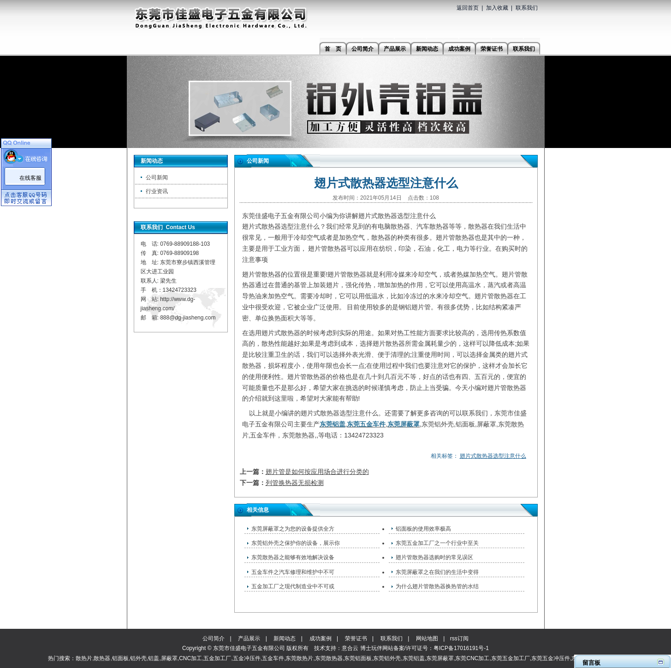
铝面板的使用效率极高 (423, 529)
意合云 (350, 648)
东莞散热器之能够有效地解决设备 (292, 557)
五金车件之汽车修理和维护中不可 (292, 572)
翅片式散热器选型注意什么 (493, 456)
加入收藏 (497, 8)
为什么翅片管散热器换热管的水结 (437, 586)
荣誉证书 (356, 638)
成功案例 (320, 638)
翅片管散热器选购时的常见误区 (434, 557)
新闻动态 (284, 638)
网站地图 (427, 638)
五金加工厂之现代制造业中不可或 (292, 586)
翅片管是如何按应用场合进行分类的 (317, 471)
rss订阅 (459, 638)
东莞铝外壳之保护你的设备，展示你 (295, 543)
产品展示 (249, 638)
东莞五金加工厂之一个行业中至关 (437, 543)
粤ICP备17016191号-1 (461, 648)
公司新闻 (157, 177)
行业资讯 (157, 191)
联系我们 (527, 8)
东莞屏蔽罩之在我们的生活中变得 (437, 572)
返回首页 (468, 8)
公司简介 (213, 638)
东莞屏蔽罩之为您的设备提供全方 (292, 529)
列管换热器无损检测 (295, 482)
